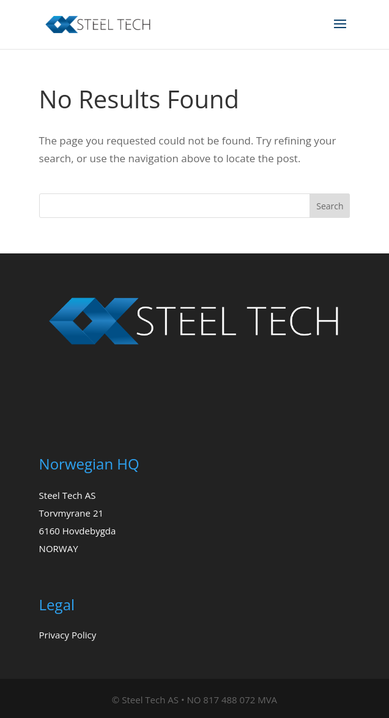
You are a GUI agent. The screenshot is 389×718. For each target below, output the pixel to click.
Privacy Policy (68, 635)
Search (329, 206)
